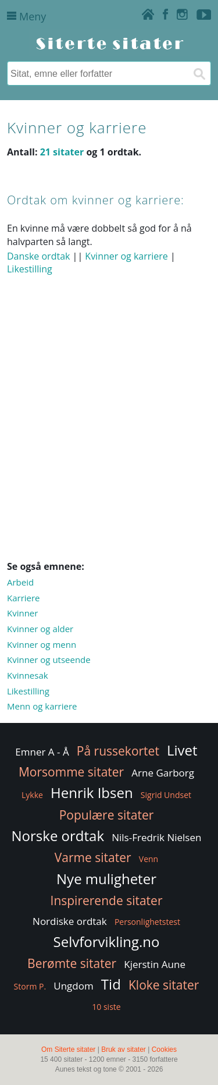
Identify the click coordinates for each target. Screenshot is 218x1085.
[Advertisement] (109, 437)
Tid (111, 984)
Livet (182, 750)
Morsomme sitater (71, 772)
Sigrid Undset (166, 794)
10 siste (106, 1006)
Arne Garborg (162, 772)
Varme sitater (93, 857)
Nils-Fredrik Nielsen (156, 837)
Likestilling (29, 269)
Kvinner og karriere (126, 256)
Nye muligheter (106, 878)
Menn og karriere (42, 706)
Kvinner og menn (41, 644)
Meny (26, 16)
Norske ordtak (58, 835)
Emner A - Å (42, 751)
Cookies (164, 1049)
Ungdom (73, 985)
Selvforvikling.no (106, 941)
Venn (148, 858)
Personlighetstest (147, 921)
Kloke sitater (163, 985)
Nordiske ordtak (70, 921)
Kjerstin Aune (154, 964)
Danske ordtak (38, 256)
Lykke (32, 794)
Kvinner (22, 613)
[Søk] (199, 73)
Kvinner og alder (40, 628)
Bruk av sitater (123, 1049)
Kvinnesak (27, 675)
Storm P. (30, 986)
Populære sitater (106, 815)
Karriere (23, 598)
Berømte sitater (71, 963)
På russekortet (118, 751)
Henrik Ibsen (92, 792)
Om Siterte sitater (68, 1049)
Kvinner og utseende (49, 659)
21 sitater (62, 152)
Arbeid (20, 582)
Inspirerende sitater (107, 900)
